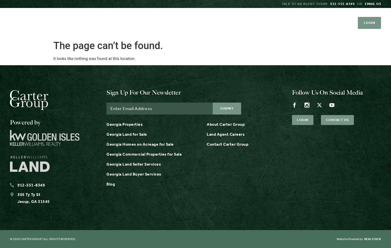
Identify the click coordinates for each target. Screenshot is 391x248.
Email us (373, 4)
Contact (251, 22)
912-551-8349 (342, 4)
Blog (110, 184)
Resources (156, 22)
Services (114, 22)
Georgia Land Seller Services (133, 164)
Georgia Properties (124, 124)
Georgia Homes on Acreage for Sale (140, 144)
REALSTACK (372, 239)
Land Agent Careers (226, 134)
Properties (73, 22)
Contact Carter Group (227, 144)
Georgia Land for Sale (126, 134)
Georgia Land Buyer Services (133, 174)
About (191, 22)
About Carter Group (226, 124)
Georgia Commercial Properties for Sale (144, 154)
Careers (219, 22)
